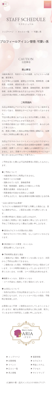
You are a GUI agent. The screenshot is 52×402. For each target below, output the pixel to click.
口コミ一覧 (13, 369)
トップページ (14, 357)
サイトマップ (38, 373)
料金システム (38, 365)
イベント (12, 365)
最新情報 (36, 357)
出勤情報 (12, 361)
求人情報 (12, 373)
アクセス (36, 369)
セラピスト (37, 361)
